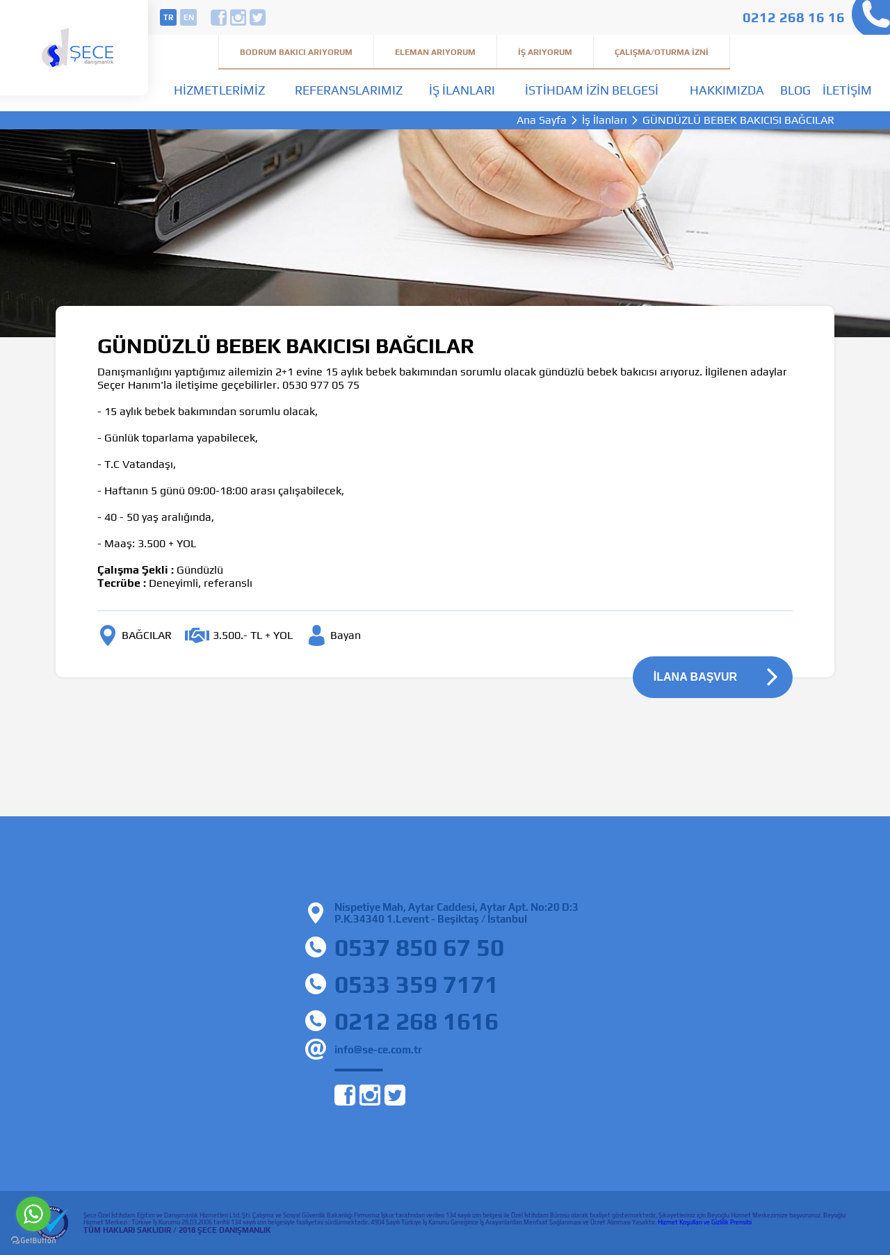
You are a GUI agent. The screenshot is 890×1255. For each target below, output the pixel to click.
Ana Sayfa (542, 120)
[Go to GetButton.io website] (33, 1240)
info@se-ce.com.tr (378, 1049)
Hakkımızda (727, 90)
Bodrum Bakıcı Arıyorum (296, 52)
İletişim (847, 90)
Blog (795, 90)
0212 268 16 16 (794, 17)
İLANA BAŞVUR (695, 677)
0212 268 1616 (416, 1021)
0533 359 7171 (416, 984)
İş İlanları (462, 90)
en (189, 17)
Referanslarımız (349, 90)
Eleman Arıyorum (435, 52)
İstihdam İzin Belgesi (591, 90)
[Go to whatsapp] (33, 1214)
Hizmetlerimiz (219, 90)
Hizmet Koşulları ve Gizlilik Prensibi (705, 1222)
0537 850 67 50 (419, 947)
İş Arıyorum (545, 52)
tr (168, 17)
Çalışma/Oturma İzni (662, 52)
